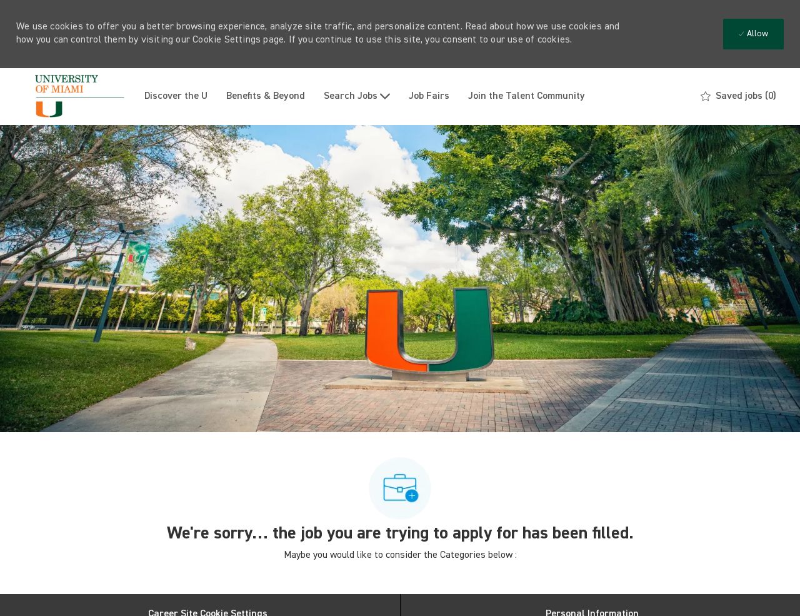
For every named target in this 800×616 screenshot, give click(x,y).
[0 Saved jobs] (738, 96)
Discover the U (176, 96)
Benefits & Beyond (265, 96)
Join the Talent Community (526, 96)
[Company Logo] (75, 96)
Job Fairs (429, 96)
